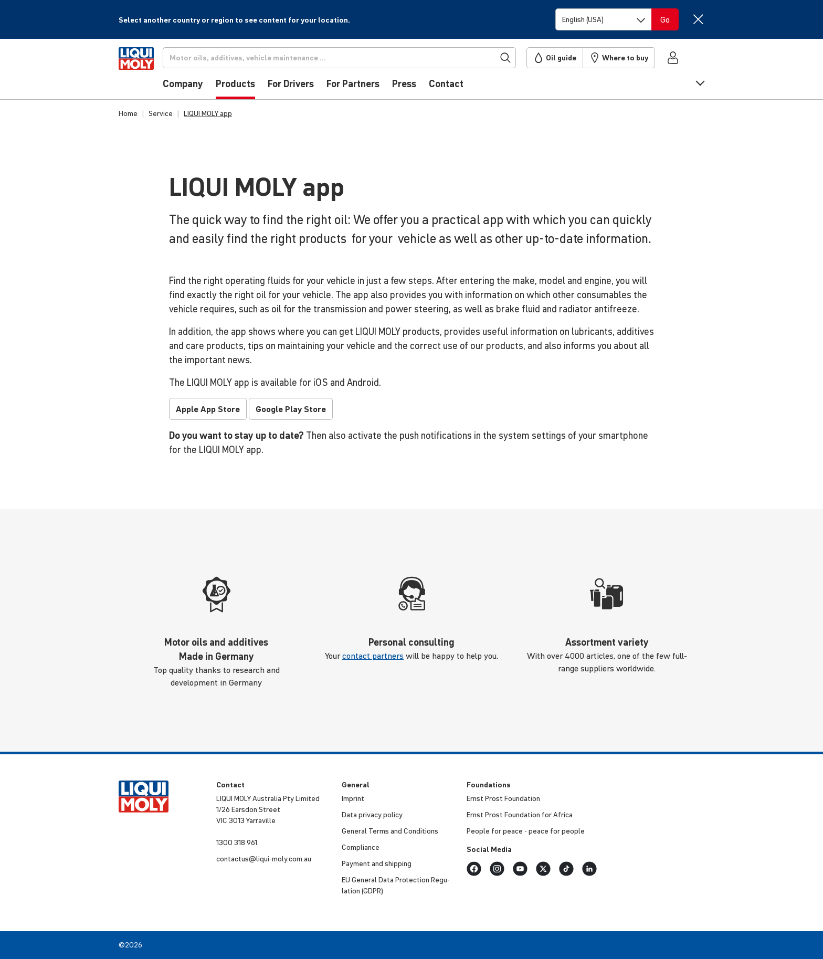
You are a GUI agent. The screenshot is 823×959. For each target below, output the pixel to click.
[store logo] (150, 72)
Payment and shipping (377, 863)
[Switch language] (603, 19)
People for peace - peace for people (526, 831)
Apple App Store (208, 409)
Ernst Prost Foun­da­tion (503, 798)
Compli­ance (360, 847)
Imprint (353, 798)
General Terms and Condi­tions (390, 831)
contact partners (373, 655)
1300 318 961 (236, 842)
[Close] (697, 19)
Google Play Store (291, 409)
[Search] (355, 57)
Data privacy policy (372, 814)
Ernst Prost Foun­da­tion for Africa (520, 814)
